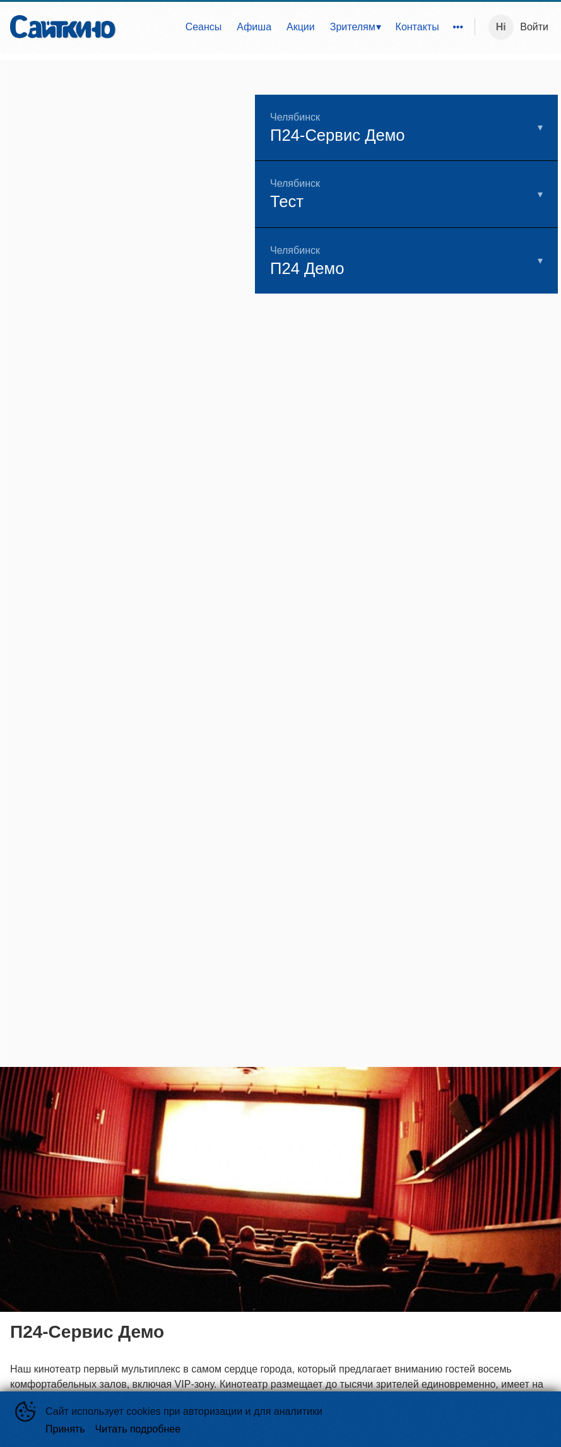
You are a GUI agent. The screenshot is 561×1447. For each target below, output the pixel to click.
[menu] (297, 27)
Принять (65, 1429)
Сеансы (204, 26)
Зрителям (352, 26)
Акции (300, 26)
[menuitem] (204, 27)
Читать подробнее (138, 1429)
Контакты (417, 26)
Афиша (254, 26)
